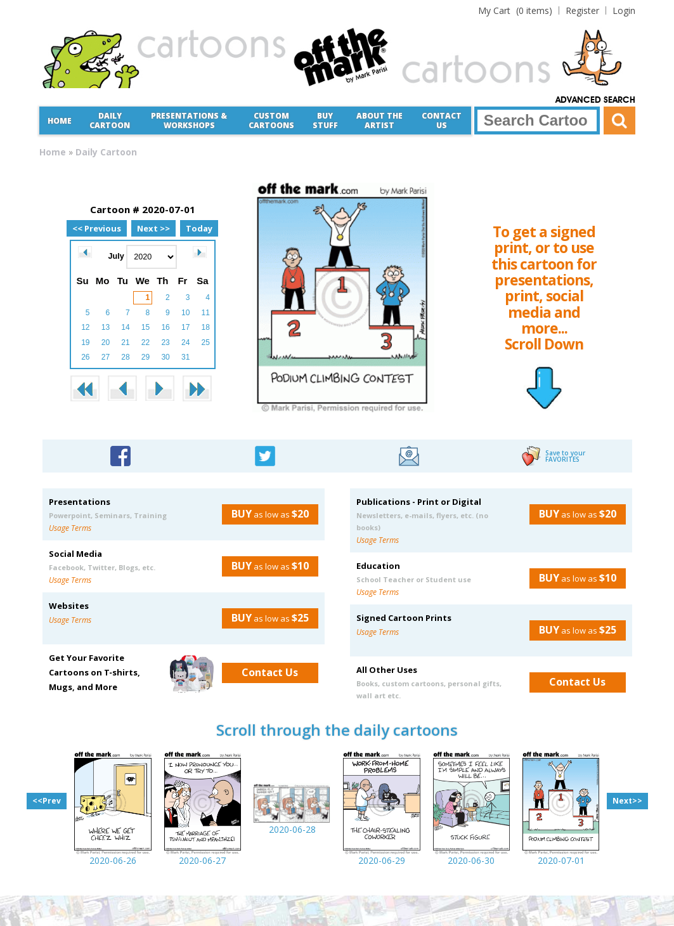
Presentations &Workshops (189, 120)
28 (125, 357)
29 (145, 357)
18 (206, 327)
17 (185, 327)
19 (85, 342)
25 (206, 342)
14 (125, 327)
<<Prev (46, 800)
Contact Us (442, 120)
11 (206, 312)
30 (165, 357)
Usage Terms (70, 528)
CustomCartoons (271, 120)
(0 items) (515, 10)
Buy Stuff (325, 120)
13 (105, 327)
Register (582, 10)
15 (145, 327)
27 (105, 357)
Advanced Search (595, 100)
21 (125, 342)
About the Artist (379, 120)
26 (85, 357)
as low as (265, 514)
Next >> (153, 228)
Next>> (627, 800)
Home (60, 120)
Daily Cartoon (109, 120)
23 (165, 342)
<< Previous (96, 228)
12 (85, 327)
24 (185, 342)
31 (185, 357)
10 (185, 312)
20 (105, 342)
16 (165, 327)
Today (199, 228)
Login (623, 10)
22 (145, 342)
